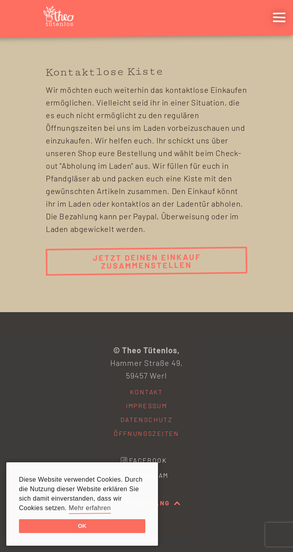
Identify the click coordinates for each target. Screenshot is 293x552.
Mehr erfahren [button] (90, 508)
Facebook (148, 460)
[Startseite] (61, 23)
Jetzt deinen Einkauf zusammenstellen (146, 261)
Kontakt (146, 392)
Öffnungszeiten (146, 433)
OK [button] (82, 526)
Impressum (146, 405)
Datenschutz (146, 419)
